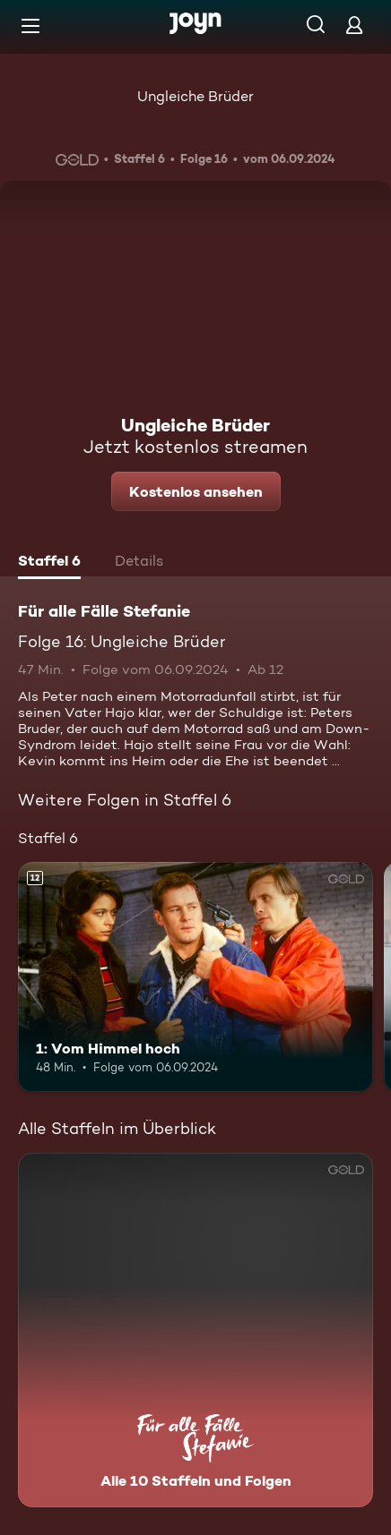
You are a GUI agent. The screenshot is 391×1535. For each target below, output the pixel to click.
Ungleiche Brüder (195, 96)
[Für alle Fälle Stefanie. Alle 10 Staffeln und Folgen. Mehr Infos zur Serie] (195, 1330)
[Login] (354, 24)
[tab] (49, 563)
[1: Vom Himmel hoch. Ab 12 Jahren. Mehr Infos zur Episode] (195, 977)
